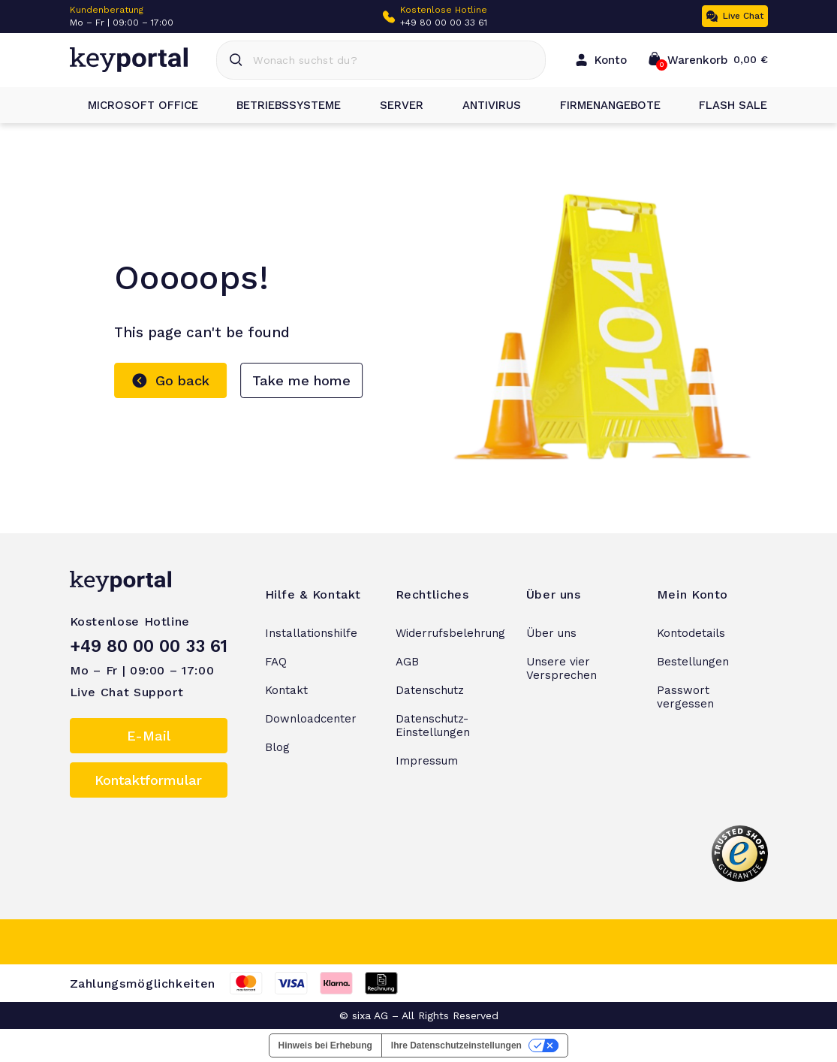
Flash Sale (724, 105)
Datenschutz (430, 690)
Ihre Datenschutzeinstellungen (456, 1045)
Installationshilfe (311, 633)
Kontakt (286, 690)
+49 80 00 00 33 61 (443, 22)
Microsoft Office (134, 105)
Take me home (301, 380)
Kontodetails (691, 633)
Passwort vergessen (685, 697)
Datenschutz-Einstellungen (433, 725)
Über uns (551, 633)
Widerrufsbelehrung (450, 633)
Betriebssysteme (279, 105)
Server (392, 105)
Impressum (427, 761)
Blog (277, 747)
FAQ (276, 661)
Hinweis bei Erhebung (325, 1045)
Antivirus (482, 105)
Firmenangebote (601, 105)
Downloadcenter (311, 719)
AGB (407, 661)
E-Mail (148, 736)
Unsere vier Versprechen (561, 668)
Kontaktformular (148, 780)
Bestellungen (693, 661)
